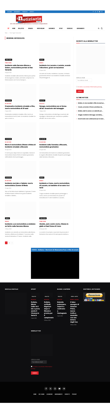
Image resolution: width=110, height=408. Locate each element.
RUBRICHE (70, 28)
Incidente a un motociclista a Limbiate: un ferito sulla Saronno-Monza (20, 225)
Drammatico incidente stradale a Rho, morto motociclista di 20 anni (20, 107)
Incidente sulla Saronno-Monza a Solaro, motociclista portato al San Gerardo (19, 67)
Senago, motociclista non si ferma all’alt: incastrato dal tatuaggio (52, 107)
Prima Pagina (9, 59)
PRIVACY (74, 394)
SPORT (61, 28)
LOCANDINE (49, 394)
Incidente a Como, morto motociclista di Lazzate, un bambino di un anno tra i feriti (54, 185)
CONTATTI (32, 12)
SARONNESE (52, 28)
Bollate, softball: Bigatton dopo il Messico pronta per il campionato (48, 310)
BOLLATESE (21, 28)
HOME (13, 28)
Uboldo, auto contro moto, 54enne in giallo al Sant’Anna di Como (53, 225)
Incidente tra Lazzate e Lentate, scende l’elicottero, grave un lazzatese (55, 66)
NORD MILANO (40, 28)
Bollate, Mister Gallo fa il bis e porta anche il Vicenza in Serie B (35, 309)
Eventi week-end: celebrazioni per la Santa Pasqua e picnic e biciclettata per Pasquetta (91, 119)
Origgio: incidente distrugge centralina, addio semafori (90, 115)
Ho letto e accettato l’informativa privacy (90, 87)
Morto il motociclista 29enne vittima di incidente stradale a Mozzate (20, 146)
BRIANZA (30, 28)
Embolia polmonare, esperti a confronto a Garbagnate (61, 307)
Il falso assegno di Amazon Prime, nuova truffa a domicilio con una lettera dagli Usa (74, 312)
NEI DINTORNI (8, 100)
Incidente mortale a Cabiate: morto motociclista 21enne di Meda (19, 184)
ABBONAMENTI (17, 12)
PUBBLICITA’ (25, 12)
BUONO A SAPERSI (74, 296)
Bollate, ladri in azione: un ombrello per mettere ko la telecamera (90, 111)
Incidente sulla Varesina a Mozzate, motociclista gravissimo (53, 146)
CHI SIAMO (9, 12)
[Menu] (8, 28)
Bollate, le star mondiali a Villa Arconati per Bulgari (91, 103)
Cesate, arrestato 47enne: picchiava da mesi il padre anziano (90, 107)
